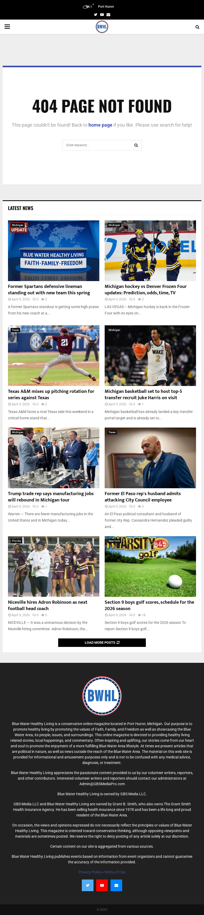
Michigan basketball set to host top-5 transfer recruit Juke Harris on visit (143, 395)
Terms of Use (114, 872)
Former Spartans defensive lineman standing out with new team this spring (49, 290)
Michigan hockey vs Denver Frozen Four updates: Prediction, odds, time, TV (146, 290)
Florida (16, 540)
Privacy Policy (90, 872)
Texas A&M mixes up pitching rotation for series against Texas (51, 395)
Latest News (20, 208)
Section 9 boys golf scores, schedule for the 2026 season (149, 605)
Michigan (17, 225)
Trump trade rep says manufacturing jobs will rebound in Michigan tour (51, 497)
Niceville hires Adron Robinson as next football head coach (47, 605)
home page (100, 125)
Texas (15, 329)
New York (114, 540)
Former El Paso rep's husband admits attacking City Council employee (143, 497)
